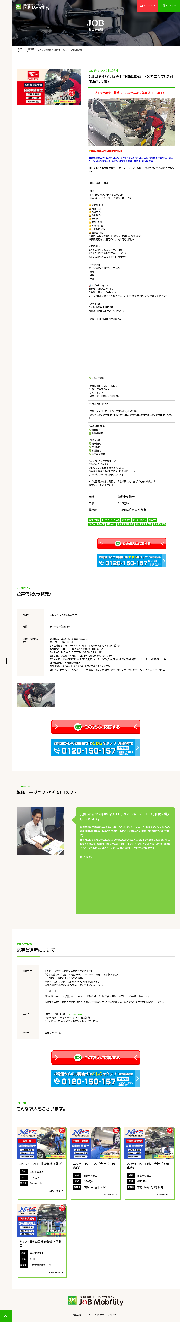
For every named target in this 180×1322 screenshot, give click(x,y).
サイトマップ (113, 1313)
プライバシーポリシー (94, 1313)
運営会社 (77, 1313)
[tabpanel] (49, 86)
